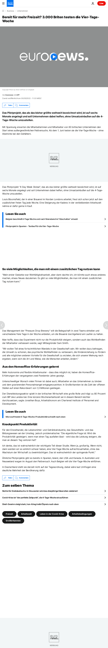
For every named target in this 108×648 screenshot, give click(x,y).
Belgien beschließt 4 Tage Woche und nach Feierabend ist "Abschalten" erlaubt (42, 219)
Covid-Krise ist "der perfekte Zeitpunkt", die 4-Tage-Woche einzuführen (35, 497)
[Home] (3, 11)
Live (102, 3)
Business (10, 11)
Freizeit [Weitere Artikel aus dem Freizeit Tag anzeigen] (9, 514)
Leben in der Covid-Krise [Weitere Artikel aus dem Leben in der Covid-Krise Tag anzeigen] (52, 514)
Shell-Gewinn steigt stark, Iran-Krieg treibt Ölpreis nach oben (30, 504)
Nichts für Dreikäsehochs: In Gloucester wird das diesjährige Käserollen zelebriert (40, 491)
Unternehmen (22, 11)
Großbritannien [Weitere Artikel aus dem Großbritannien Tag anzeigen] (13, 520)
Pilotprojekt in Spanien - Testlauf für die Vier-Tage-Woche (32, 226)
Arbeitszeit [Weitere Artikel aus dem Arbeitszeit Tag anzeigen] (26, 514)
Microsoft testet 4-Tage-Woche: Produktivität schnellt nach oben (35, 417)
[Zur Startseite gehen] (10, 3)
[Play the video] (54, 56)
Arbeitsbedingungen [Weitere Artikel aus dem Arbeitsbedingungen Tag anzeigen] (82, 514)
